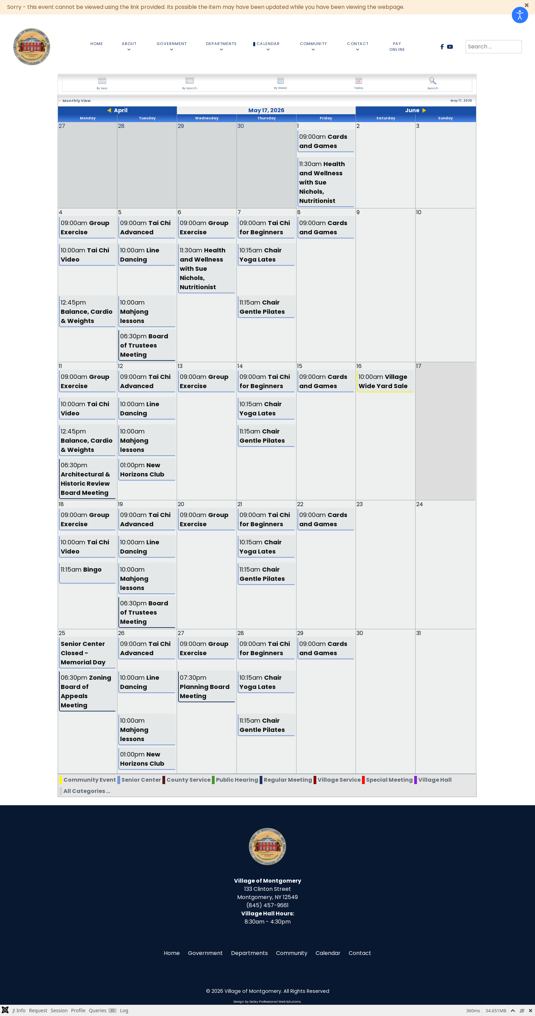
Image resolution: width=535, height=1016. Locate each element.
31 (418, 633)
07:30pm (205, 686)
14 (240, 366)
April (121, 110)
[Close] (527, 5)
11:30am (322, 182)
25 (62, 633)
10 (418, 212)
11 (60, 366)
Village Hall (435, 780)
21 (239, 504)
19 (120, 504)
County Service (189, 780)
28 (240, 633)
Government (205, 953)
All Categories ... (86, 791)
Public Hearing (237, 780)
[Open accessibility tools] (520, 15)
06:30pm (144, 345)
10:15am (261, 255)
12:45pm (87, 311)
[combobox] (493, 47)
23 (360, 504)
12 (120, 366)
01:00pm (142, 469)
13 (180, 366)
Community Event (89, 780)
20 (181, 504)
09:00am (323, 141)
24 (419, 504)
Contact (360, 953)
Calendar (328, 953)
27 (181, 633)
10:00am (85, 255)
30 (360, 633)
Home (172, 953)
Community (291, 953)
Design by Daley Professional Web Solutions (267, 1002)
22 (300, 504)
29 (300, 633)
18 (61, 504)
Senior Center (141, 780)
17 (418, 366)
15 (299, 366)
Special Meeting (389, 780)
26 (121, 633)
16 (359, 366)
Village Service (339, 780)
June (412, 110)
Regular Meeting (288, 780)
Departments (249, 953)
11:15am (262, 307)
